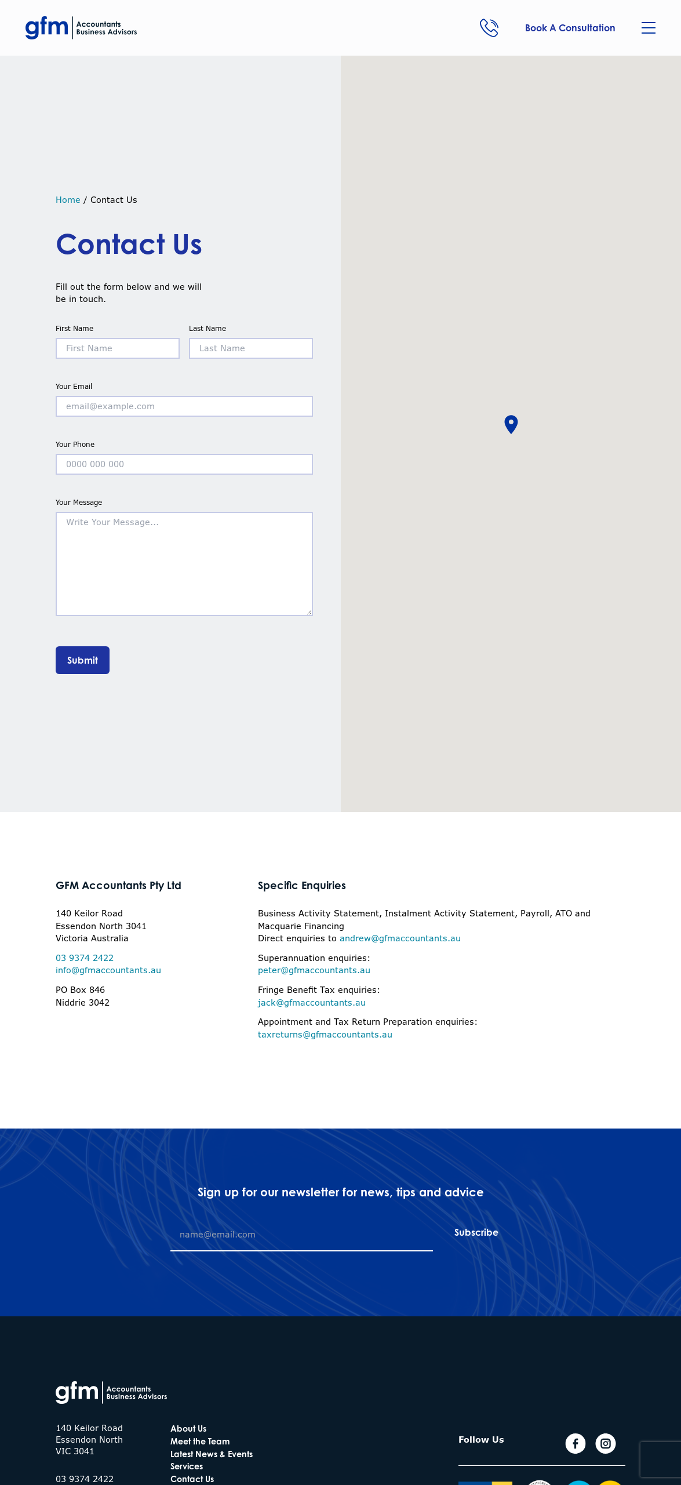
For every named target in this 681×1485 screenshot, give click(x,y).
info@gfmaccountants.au (108, 970)
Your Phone (184, 454)
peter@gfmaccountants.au (314, 970)
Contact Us (192, 1479)
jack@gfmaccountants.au (312, 1002)
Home (68, 199)
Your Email (184, 397)
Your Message (184, 558)
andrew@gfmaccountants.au (400, 938)
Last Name (251, 339)
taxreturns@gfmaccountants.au (325, 1034)
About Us (188, 1428)
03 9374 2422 (85, 957)
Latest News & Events (211, 1454)
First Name (118, 339)
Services (186, 1466)
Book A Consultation (570, 28)
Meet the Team (200, 1441)
